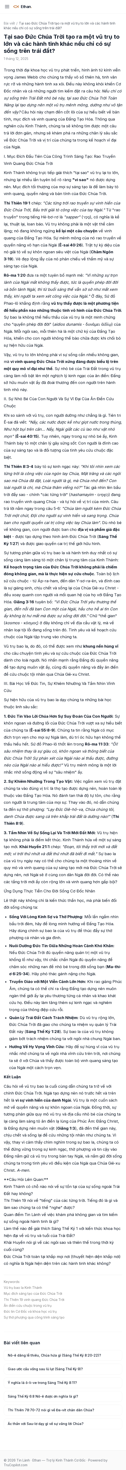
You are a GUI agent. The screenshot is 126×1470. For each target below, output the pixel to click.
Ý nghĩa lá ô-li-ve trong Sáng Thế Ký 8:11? (42, 1383)
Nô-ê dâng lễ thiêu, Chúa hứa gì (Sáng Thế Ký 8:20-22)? (54, 1355)
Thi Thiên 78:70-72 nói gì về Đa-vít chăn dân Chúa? (51, 1410)
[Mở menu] (7, 6)
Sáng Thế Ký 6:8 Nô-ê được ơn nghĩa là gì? (43, 1396)
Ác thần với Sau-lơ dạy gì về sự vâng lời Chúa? (45, 1424)
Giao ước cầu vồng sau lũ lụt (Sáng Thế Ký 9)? (45, 1369)
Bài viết (9, 23)
